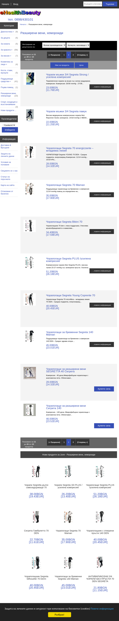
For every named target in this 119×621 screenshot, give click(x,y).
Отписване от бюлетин (7, 192)
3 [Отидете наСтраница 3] (73, 55)
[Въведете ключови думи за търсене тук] (92, 4)
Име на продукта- (62, 65)
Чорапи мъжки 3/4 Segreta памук (66, 111)
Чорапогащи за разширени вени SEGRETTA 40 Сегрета (66, 370)
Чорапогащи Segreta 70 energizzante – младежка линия (69, 149)
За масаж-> (9, 56)
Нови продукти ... (8, 110)
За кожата (9, 44)
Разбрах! (59, 614)
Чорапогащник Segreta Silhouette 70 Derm (36, 577)
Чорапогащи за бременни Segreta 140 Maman (69, 333)
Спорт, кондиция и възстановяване (9, 104)
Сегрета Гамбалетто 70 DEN (36, 531)
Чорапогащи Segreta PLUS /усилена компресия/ (68, 260)
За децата (9, 38)
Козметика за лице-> (9, 63)
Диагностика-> (9, 32)
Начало (5, 4)
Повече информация (102, 608)
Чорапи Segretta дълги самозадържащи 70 (36, 486)
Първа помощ (9, 87)
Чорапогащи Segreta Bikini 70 (64, 221)
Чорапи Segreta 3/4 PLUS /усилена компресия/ (68, 486)
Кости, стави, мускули (9, 71)
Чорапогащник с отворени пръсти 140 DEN (100, 531)
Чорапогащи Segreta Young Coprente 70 (70, 295)
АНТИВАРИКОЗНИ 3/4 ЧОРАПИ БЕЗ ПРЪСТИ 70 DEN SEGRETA (100, 579)
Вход (15, 4)
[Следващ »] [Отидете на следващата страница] (82, 55)
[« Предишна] (54, 55)
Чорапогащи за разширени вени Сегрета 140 (66, 407)
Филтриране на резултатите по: (28, 45)
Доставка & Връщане (6, 146)
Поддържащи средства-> (9, 80)
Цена (81, 65)
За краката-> (9, 50)
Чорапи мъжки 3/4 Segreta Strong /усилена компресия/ (67, 76)
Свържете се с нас (9, 171)
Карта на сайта (7, 185)
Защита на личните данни (7, 155)
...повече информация (102, 87)
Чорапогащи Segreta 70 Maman (65, 184)
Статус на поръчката (5, 178)
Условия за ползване (6, 163)
